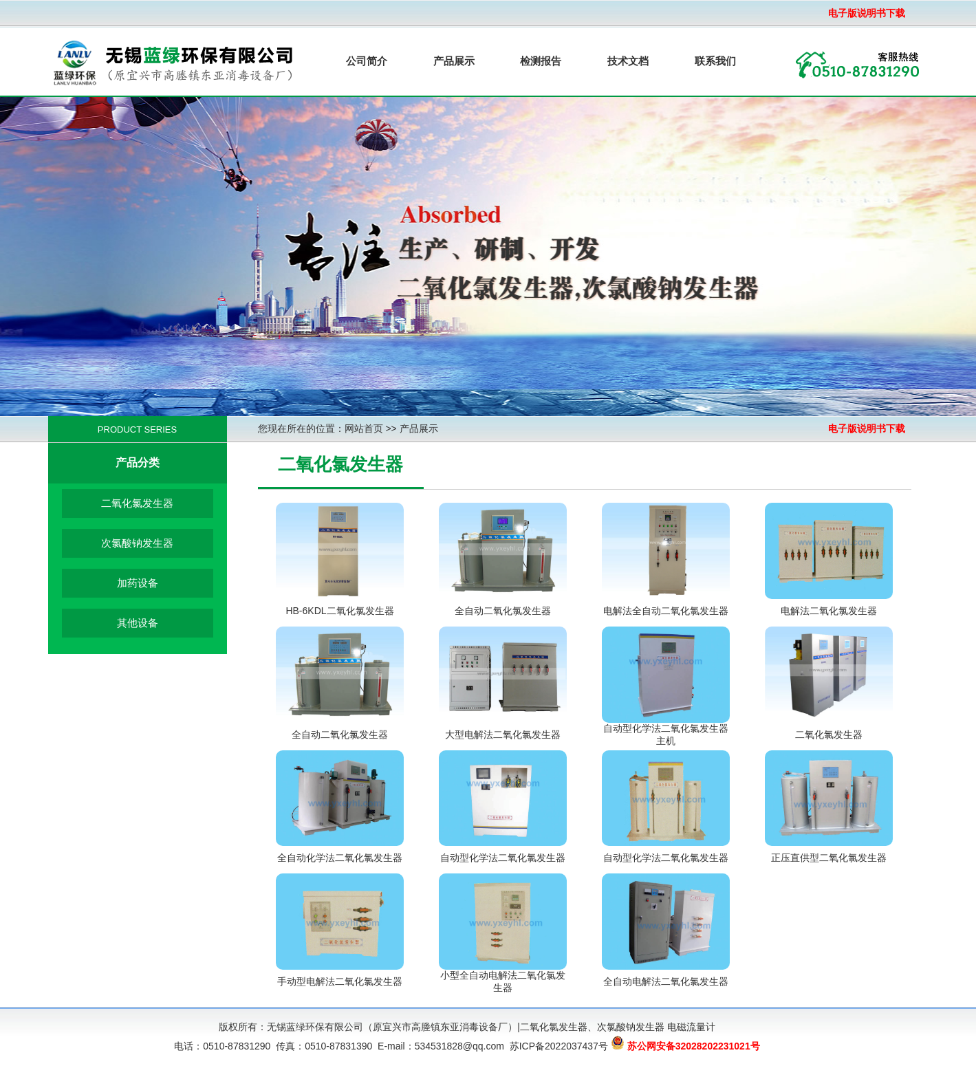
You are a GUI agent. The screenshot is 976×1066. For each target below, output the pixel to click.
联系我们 (715, 61)
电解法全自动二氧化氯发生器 (665, 610)
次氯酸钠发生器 (137, 543)
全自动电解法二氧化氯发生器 (665, 981)
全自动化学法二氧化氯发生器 (339, 857)
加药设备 (137, 583)
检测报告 (540, 61)
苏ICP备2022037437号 (559, 1046)
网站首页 (364, 428)
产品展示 (454, 61)
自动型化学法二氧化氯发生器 (502, 857)
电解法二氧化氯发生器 (829, 610)
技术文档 (628, 61)
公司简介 (366, 61)
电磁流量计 (691, 1026)
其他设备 (137, 623)
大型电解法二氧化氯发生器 (503, 734)
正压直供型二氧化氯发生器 (829, 857)
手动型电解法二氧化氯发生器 (339, 981)
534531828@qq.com (459, 1046)
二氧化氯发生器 (137, 503)
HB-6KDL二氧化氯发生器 (339, 610)
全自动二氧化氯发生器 (503, 610)
